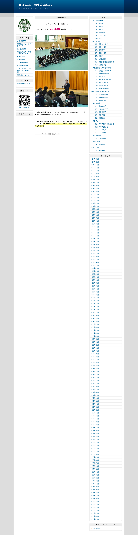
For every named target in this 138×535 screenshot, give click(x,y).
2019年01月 (95, 342)
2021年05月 (95, 259)
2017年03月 (95, 407)
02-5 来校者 (97, 56)
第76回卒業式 (22, 49)
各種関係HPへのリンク (24, 84)
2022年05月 (95, 224)
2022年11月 (95, 206)
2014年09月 (95, 489)
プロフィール (24, 114)
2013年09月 (95, 519)
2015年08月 (95, 460)
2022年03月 (95, 230)
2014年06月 (95, 498)
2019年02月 (95, 339)
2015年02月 (95, 478)
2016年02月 (95, 442)
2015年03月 (95, 475)
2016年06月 (95, 430)
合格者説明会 (21, 41)
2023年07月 (95, 182)
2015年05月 (95, 469)
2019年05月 (95, 330)
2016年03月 (95, 439)
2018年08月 (95, 357)
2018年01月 (95, 377)
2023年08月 (95, 179)
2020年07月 (95, 289)
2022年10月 (95, 209)
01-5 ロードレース (99, 35)
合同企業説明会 (22, 65)
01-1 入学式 (97, 23)
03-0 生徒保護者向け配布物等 (101, 68)
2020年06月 (95, 292)
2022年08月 (95, 215)
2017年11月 (95, 383)
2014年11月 (95, 484)
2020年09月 (95, 283)
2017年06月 (95, 398)
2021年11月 (95, 241)
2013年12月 (95, 510)
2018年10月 (95, 351)
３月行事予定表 (22, 62)
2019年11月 (95, 312)
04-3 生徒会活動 (98, 100)
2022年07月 (95, 218)
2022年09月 (95, 212)
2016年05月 (95, 433)
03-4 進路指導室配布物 (101, 79)
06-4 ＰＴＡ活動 (98, 133)
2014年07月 (95, 495)
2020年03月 (95, 301)
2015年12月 (95, 448)
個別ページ (56, 134)
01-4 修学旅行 (98, 32)
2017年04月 (95, 404)
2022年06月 (95, 221)
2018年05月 (95, 366)
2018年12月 (95, 345)
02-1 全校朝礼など (99, 44)
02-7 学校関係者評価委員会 (102, 62)
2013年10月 (95, 516)
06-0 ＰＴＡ (95, 121)
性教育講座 (21, 59)
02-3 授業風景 (98, 50)
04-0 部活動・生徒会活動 (100, 91)
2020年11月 (95, 277)
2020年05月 (95, 295)
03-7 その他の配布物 (100, 88)
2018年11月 (95, 348)
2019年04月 (95, 333)
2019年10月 (95, 315)
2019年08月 (95, 321)
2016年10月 (95, 422)
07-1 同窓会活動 (98, 139)
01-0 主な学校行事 (97, 20)
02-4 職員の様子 (98, 53)
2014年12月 (95, 481)
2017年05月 (95, 401)
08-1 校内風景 (98, 144)
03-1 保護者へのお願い (101, 71)
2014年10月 (95, 487)
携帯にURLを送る (25, 108)
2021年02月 (95, 268)
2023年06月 (95, 185)
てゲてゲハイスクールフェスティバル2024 (24, 70)
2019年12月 (95, 309)
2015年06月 (95, 466)
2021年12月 (95, 238)
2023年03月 (95, 194)
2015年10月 (95, 454)
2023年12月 (95, 168)
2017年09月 (95, 389)
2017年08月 (95, 392)
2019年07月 (95, 324)
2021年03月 (95, 265)
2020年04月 (95, 298)
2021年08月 (95, 250)
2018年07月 (95, 360)
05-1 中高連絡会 (98, 106)
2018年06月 (95, 363)
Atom (98, 528)
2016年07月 (95, 427)
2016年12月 (95, 416)
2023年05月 (95, 188)
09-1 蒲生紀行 (98, 150)
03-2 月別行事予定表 (100, 74)
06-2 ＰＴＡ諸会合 (99, 127)
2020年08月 (95, 286)
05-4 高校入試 (98, 115)
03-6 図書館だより (99, 85)
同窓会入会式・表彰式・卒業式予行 (24, 53)
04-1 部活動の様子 (99, 94)
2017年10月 (95, 386)
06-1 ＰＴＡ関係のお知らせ (102, 124)
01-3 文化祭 (97, 29)
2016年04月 (95, 436)
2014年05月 (95, 501)
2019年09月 (95, 318)
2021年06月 (95, 256)
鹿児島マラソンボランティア (24, 45)
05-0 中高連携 (95, 103)
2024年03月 (95, 159)
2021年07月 (95, 253)
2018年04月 (95, 368)
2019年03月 (95, 336)
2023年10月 (95, 174)
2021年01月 (95, 271)
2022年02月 (95, 233)
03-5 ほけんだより (99, 82)
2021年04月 (95, 262)
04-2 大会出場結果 (99, 97)
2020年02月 (95, 303)
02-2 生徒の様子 (98, 47)
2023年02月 (95, 197)
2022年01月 (95, 236)
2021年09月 (95, 247)
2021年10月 (95, 244)
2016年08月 (95, 425)
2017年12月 (95, 380)
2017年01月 (95, 413)
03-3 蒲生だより (98, 76)
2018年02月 (95, 374)
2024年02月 (95, 162)
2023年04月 (95, 191)
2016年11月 (95, 419)
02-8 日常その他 (43, 134)
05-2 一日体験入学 (99, 109)
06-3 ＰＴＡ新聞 (98, 130)
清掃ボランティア (23, 75)
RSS (94, 528)
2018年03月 (95, 371)
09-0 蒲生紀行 (95, 147)
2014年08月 (95, 492)
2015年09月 (95, 457)
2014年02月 (95, 507)
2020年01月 (95, 306)
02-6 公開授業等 (98, 59)
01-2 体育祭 (97, 26)
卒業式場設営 (21, 56)
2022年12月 (95, 203)
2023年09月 (95, 177)
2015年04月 (95, 472)
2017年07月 (95, 395)
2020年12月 (95, 274)
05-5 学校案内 (98, 118)
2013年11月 (95, 513)
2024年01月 (95, 165)
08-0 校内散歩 (95, 141)
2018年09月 (95, 354)
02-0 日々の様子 (96, 41)
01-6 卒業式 (97, 38)
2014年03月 (95, 504)
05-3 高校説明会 (98, 112)
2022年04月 (95, 227)
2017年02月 (95, 410)
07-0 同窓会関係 (96, 136)
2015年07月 (95, 463)
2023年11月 (95, 171)
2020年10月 (95, 280)
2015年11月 (95, 451)
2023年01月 (95, 200)
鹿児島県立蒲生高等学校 (35, 5)
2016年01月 (95, 445)
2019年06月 (95, 327)
